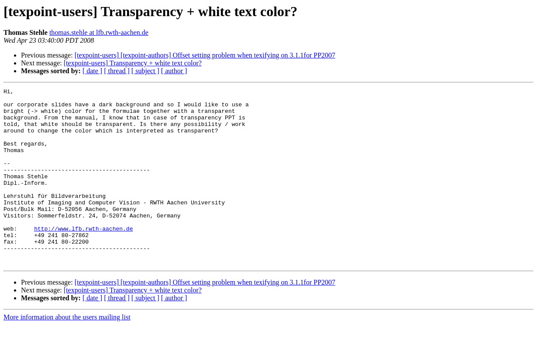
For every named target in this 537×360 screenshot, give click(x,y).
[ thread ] (117, 71)
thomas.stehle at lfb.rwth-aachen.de (98, 32)
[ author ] (174, 71)
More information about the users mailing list (67, 352)
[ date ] (92, 71)
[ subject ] (145, 71)
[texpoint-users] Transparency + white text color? (133, 63)
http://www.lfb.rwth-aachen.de (83, 257)
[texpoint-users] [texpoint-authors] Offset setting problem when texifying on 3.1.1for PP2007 (205, 55)
